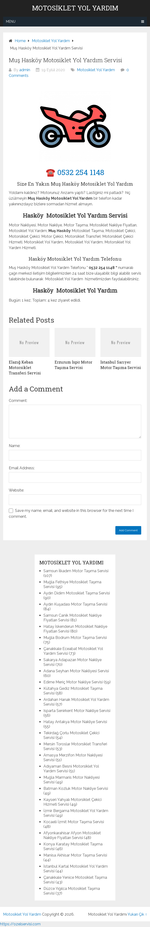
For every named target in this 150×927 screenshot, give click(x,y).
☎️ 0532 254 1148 (75, 172)
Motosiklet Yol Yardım (75, 8)
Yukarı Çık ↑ (137, 914)
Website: (16, 490)
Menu (10, 21)
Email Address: (22, 468)
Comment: (18, 400)
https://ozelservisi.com (20, 924)
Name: (14, 446)
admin (24, 70)
